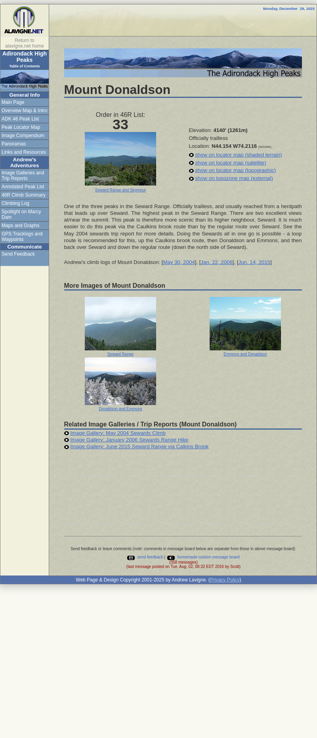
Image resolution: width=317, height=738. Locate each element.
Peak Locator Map (21, 127)
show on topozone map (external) (234, 178)
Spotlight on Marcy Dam (21, 214)
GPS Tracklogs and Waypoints (22, 236)
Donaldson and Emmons (120, 409)
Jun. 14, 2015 (254, 262)
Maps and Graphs (20, 225)
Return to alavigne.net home (24, 43)
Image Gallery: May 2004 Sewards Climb (118, 433)
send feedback (144, 557)
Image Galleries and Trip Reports (23, 175)
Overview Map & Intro (24, 110)
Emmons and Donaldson (245, 354)
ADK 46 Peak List (20, 119)
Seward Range (120, 354)
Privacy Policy (225, 580)
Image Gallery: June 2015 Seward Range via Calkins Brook (139, 446)
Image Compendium (23, 135)
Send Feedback (18, 254)
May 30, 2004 (179, 262)
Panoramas (14, 144)
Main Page (13, 102)
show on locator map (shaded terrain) (238, 155)
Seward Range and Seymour (120, 190)
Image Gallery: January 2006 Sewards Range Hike (129, 440)
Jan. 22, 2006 (217, 262)
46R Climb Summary (24, 195)
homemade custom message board (203, 557)
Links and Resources (24, 152)
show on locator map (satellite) (230, 163)
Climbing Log (15, 203)
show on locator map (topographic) (235, 170)
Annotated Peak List (23, 186)
